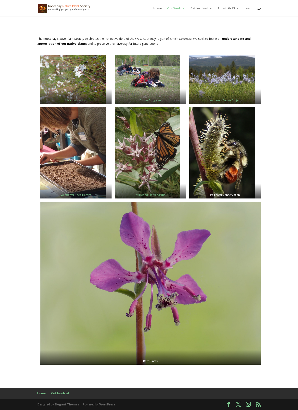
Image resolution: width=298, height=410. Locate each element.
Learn (248, 8)
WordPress (107, 404)
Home (157, 8)
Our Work (174, 8)
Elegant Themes (67, 404)
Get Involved (199, 8)
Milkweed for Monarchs (150, 195)
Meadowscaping (75, 100)
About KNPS (226, 8)
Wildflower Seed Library (76, 195)
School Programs (150, 100)
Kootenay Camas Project (225, 100)
